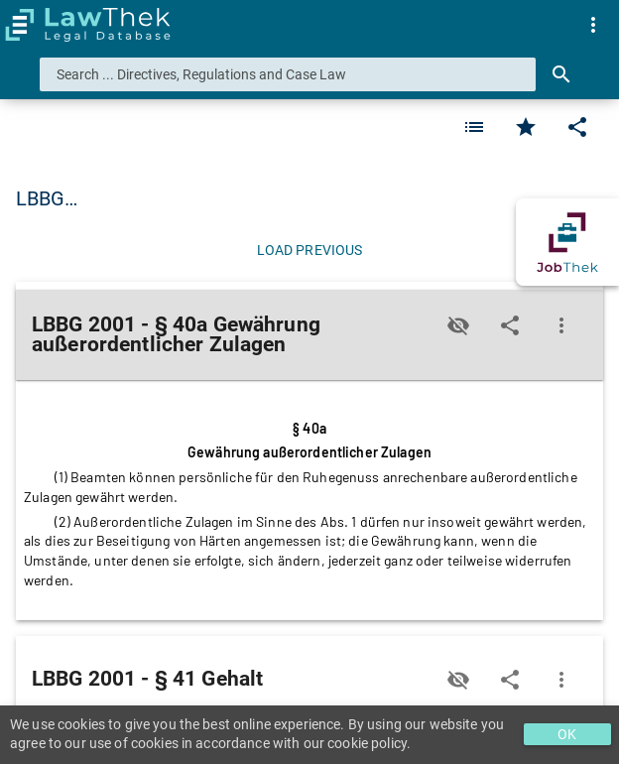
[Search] (561, 74)
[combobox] (288, 74)
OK (566, 734)
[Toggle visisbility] (458, 325)
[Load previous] (309, 250)
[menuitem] (593, 25)
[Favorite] (474, 127)
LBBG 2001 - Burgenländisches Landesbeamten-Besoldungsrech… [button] (308, 198)
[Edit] (577, 127)
